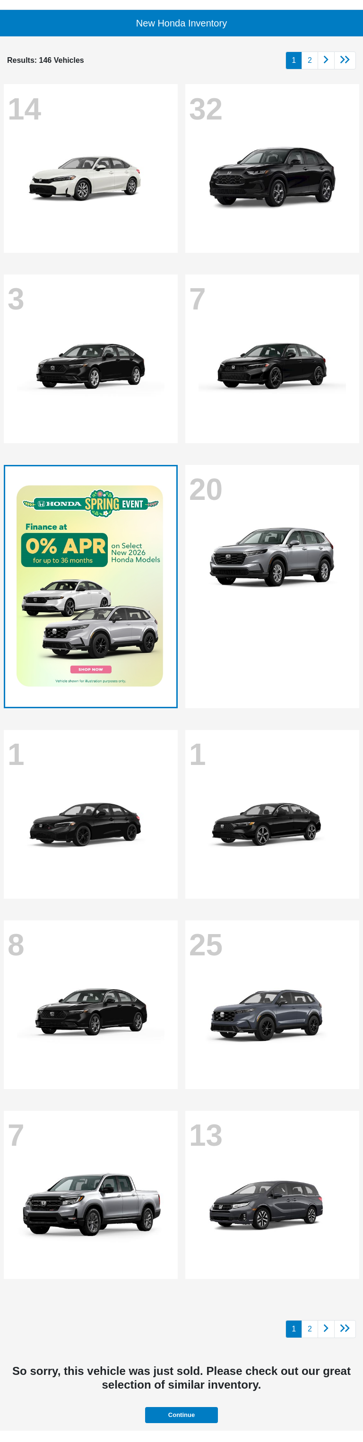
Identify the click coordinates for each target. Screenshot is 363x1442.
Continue (181, 1414)
